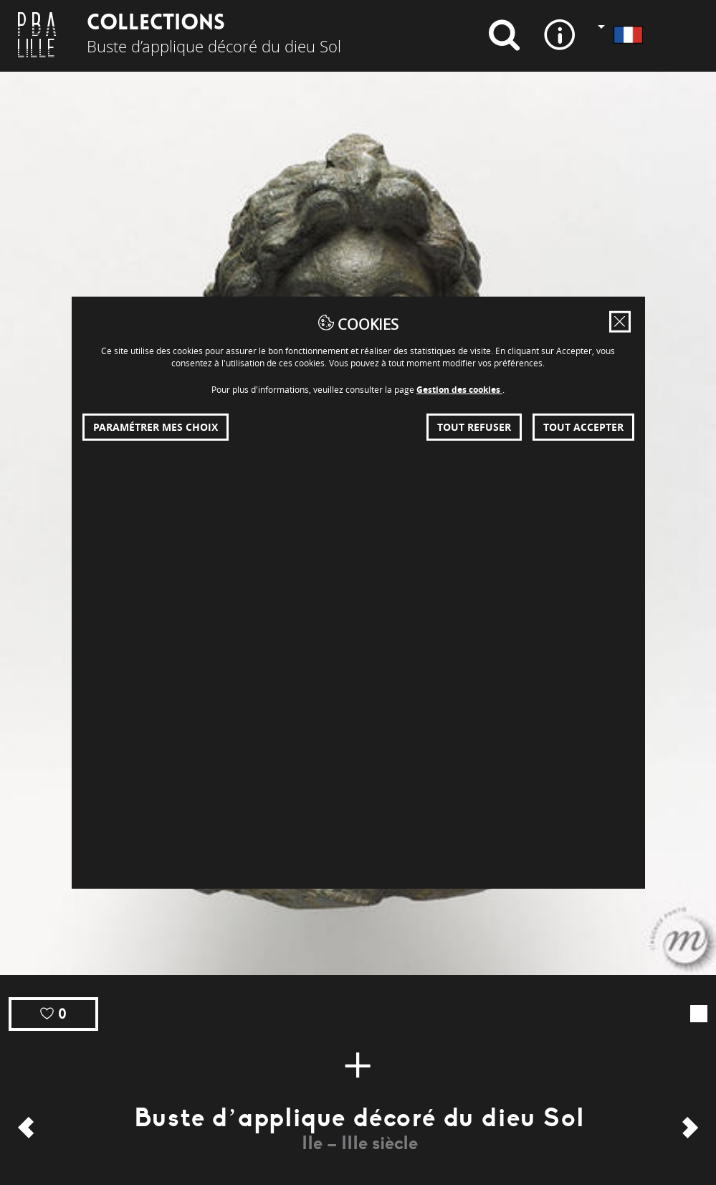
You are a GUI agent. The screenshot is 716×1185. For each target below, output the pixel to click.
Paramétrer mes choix (155, 426)
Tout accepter (583, 426)
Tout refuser (474, 426)
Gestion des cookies (459, 389)
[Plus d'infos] (358, 1064)
